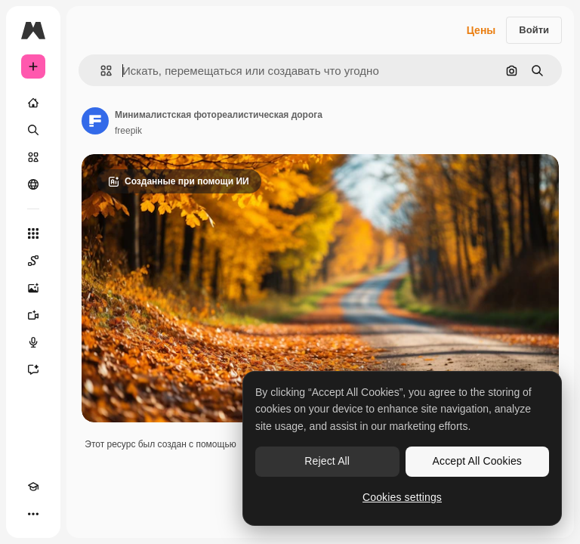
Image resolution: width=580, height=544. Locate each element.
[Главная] (33, 103)
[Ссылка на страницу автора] (95, 120)
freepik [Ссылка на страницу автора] (128, 130)
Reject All (327, 461)
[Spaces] (33, 261)
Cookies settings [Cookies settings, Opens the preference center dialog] (402, 497)
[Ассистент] (33, 369)
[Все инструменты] (33, 233)
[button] (100, 70)
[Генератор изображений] (33, 288)
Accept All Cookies (477, 461)
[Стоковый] (33, 157)
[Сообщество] (33, 184)
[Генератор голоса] (33, 342)
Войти (534, 30)
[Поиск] (33, 130)
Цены (481, 30)
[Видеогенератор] (33, 315)
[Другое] (33, 514)
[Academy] (33, 486)
